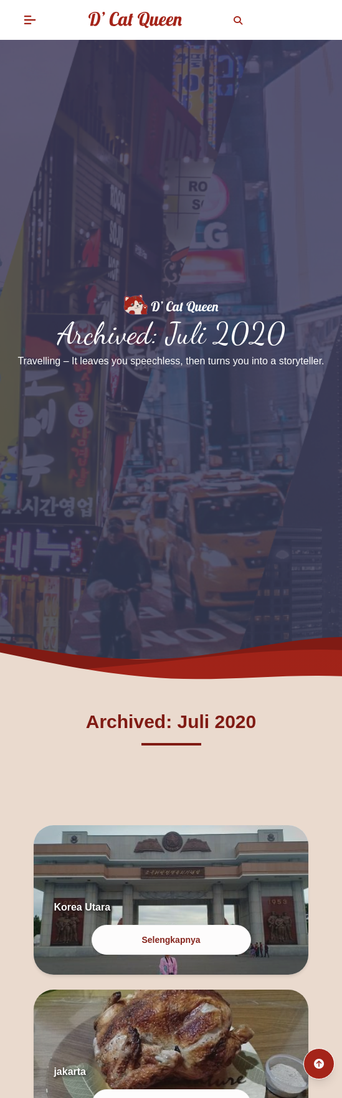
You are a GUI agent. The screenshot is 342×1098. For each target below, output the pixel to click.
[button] (30, 20)
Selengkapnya (170, 940)
